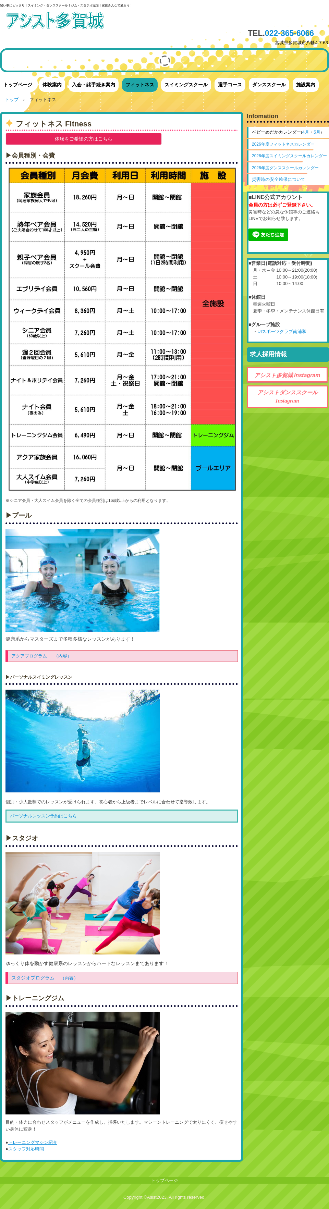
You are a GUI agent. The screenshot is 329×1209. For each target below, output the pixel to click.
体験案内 (52, 84)
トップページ (17, 84)
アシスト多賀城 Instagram (287, 375)
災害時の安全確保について (278, 179)
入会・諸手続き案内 (93, 84)
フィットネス (139, 84)
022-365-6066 (289, 33)
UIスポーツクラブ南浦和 (281, 331)
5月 (317, 132)
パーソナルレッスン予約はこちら (43, 815)
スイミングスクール (186, 84)
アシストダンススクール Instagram (290, 397)
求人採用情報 (268, 354)
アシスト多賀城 (67, 21)
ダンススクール (269, 84)
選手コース (230, 84)
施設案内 (305, 84)
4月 (305, 132)
